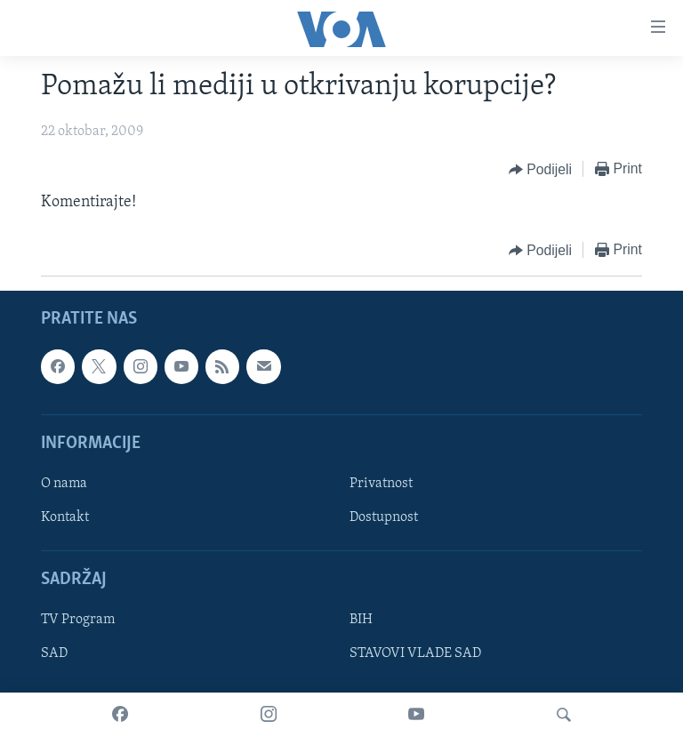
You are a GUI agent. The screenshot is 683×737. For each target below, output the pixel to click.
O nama (64, 484)
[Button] (540, 170)
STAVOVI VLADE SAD (415, 653)
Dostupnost (384, 517)
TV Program (78, 620)
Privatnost (381, 484)
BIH (361, 620)
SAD (54, 653)
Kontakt (65, 517)
